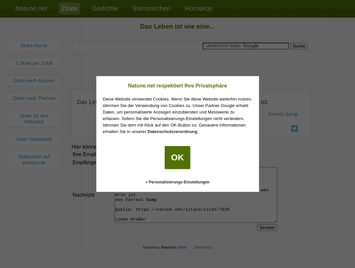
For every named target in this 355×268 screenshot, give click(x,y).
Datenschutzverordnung (172, 131)
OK (177, 157)
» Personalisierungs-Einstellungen (177, 182)
